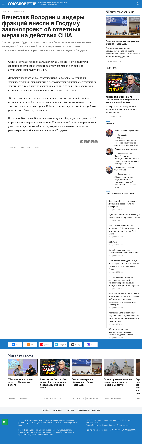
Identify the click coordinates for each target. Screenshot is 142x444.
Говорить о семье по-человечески (124, 168)
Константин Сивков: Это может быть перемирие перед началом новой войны (122, 100)
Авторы (70, 410)
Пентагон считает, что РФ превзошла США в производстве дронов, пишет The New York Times (124, 229)
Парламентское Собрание (120, 12)
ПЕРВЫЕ (113, 241)
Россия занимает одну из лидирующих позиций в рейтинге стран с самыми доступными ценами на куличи (124, 281)
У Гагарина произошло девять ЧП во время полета (20, 382)
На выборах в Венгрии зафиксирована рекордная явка (124, 251)
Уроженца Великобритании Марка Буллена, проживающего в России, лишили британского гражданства (124, 316)
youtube (45, 344)
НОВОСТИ (6, 11)
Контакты (57, 410)
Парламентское (79, 398)
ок (30, 344)
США (28, 147)
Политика (111, 68)
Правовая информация (89, 410)
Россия (21, 147)
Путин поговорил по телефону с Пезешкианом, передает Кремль (124, 216)
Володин (36, 147)
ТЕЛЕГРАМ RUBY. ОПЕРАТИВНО (120, 194)
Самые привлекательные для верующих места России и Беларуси (118, 382)
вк (15, 344)
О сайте (45, 410)
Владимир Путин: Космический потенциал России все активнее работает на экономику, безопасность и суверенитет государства (124, 299)
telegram (60, 344)
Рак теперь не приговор (125, 149)
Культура (12, 398)
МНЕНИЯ (110, 123)
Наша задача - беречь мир (126, 130)
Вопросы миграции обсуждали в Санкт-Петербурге (122, 42)
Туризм (107, 398)
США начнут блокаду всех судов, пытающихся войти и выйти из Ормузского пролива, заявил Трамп (124, 264)
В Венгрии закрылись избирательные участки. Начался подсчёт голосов (121, 332)
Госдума (12, 147)
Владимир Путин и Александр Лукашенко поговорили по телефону (123, 204)
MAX (91, 344)
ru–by (75, 344)
